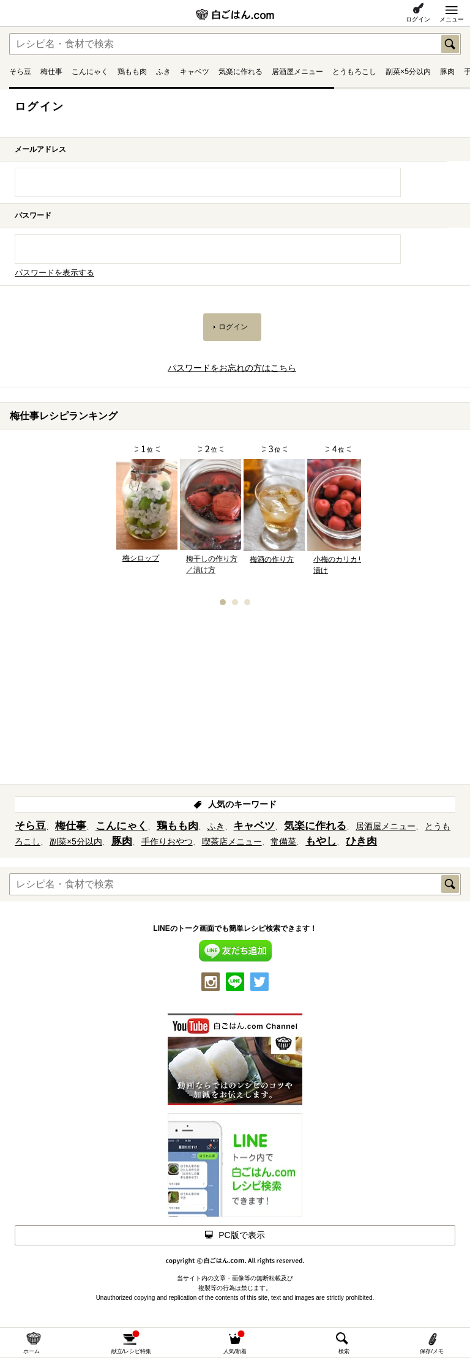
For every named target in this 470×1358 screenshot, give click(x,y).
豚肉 (447, 71)
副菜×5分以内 (408, 71)
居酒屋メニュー (297, 71)
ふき (163, 71)
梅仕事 (51, 71)
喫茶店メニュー (232, 841)
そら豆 (20, 71)
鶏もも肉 (132, 71)
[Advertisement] (235, 698)
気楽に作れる (240, 71)
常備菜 (283, 841)
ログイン (418, 19)
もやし (321, 841)
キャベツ (194, 71)
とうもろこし (354, 71)
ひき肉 (361, 841)
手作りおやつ (167, 841)
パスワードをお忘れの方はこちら (232, 368)
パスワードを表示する (54, 273)
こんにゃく (90, 71)
